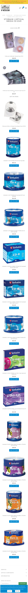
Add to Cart (14, 61)
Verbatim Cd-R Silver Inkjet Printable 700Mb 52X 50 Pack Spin (14, 338)
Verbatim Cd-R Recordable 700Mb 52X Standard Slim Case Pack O (14, 302)
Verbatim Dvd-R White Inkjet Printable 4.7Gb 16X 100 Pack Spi (14, 516)
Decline (17, 591)
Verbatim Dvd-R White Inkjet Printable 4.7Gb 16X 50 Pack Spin (14, 551)
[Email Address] (10, 583)
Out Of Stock (14, 96)
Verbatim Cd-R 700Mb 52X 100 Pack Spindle (14, 160)
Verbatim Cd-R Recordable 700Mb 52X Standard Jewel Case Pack (14, 267)
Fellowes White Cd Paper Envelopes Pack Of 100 (14, 126)
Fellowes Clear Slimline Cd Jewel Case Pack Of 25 (14, 91)
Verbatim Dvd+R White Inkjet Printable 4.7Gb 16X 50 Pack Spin (14, 480)
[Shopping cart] (23, 8)
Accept (9, 591)
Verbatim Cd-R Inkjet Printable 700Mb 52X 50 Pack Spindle (14, 231)
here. (23, 589)
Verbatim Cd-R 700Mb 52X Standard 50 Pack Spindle (14, 196)
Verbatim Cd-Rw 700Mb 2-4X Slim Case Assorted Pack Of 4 (14, 374)
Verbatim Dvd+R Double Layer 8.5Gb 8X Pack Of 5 (14, 409)
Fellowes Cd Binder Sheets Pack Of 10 (14, 56)
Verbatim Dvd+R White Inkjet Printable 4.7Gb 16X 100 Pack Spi (14, 445)
